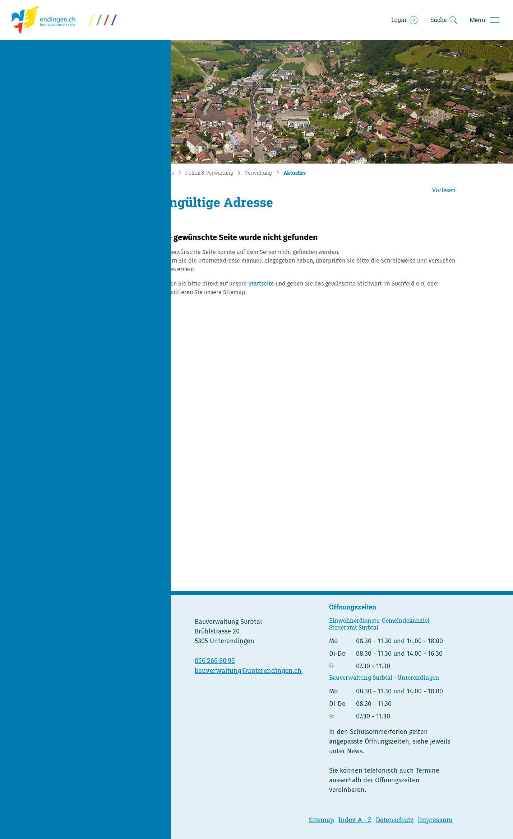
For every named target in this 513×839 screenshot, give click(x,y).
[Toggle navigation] (484, 20)
